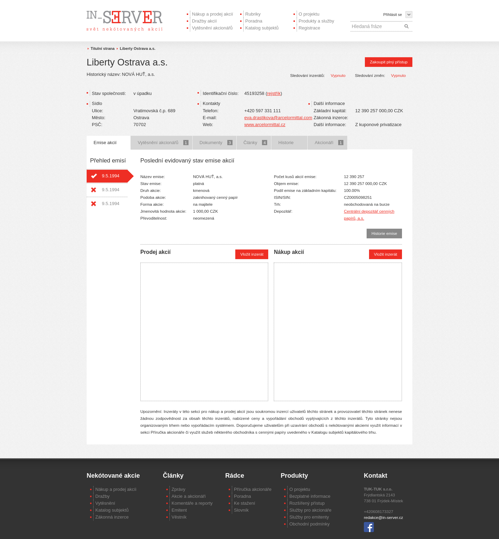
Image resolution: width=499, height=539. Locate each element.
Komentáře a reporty (192, 503)
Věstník (179, 517)
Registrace (309, 27)
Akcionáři (329, 142)
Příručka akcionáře (252, 489)
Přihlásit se (392, 14)
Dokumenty (216, 142)
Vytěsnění (105, 503)
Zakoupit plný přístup (389, 62)
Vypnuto (338, 75)
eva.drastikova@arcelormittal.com (278, 117)
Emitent (179, 510)
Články (256, 142)
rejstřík (274, 93)
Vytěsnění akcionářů (212, 27)
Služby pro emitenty (309, 517)
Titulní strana (103, 48)
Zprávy (178, 489)
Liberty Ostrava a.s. (138, 48)
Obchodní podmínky (309, 524)
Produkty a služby (316, 21)
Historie (286, 142)
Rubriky (253, 14)
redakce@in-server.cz (383, 517)
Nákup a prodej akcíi (116, 489)
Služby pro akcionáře (310, 510)
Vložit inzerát (251, 254)
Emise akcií (105, 142)
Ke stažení (244, 503)
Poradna (253, 21)
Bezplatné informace (310, 496)
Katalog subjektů (262, 27)
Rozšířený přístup (307, 503)
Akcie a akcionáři (188, 496)
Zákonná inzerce (112, 517)
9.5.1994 (111, 175)
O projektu (309, 14)
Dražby (102, 496)
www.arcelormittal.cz (264, 124)
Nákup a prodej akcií (212, 14)
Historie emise (384, 233)
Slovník (241, 510)
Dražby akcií (204, 21)
